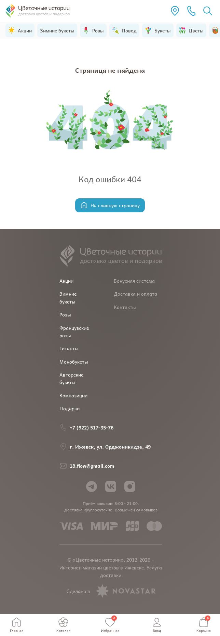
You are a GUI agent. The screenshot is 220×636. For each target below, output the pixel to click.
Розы (65, 314)
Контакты (125, 307)
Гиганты (69, 348)
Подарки (69, 408)
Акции (66, 280)
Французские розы (74, 331)
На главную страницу (110, 205)
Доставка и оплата (135, 293)
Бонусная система (134, 280)
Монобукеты (73, 361)
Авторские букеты (71, 378)
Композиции (73, 395)
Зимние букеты (68, 297)
